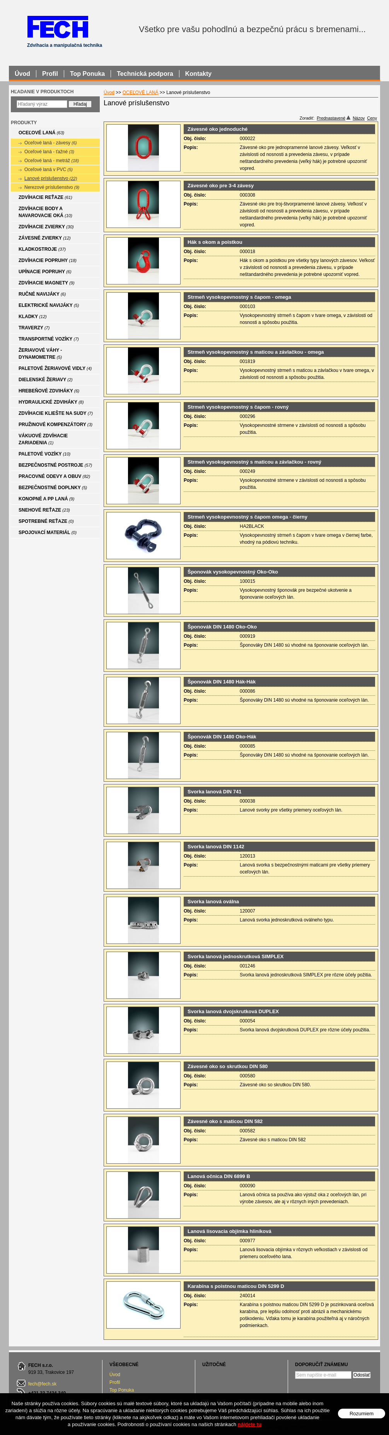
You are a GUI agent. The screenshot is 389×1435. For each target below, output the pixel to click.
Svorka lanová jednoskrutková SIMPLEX (236, 956)
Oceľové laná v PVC (48, 169)
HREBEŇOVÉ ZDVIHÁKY (49, 391)
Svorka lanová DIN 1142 (216, 846)
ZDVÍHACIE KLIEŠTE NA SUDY (56, 413)
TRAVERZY (34, 327)
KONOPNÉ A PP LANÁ (46, 499)
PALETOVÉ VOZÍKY (44, 454)
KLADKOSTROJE (42, 249)
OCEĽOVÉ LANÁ (41, 132)
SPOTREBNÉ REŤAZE (46, 521)
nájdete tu (249, 1424)
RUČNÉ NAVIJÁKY (42, 294)
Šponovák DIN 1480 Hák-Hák (222, 682)
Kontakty (198, 73)
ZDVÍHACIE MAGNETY (47, 283)
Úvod (114, 1374)
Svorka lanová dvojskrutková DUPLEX (233, 1011)
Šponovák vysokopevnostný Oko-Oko (233, 572)
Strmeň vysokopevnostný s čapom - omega (239, 297)
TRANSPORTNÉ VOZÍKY (49, 339)
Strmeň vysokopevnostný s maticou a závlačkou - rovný (254, 462)
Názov (359, 118)
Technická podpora (145, 73)
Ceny (372, 118)
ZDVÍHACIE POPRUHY (48, 260)
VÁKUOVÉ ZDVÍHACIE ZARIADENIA (43, 439)
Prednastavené (333, 118)
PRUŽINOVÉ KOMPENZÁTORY (55, 424)
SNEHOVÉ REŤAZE (44, 510)
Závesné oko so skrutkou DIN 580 (228, 1066)
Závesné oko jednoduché (217, 129)
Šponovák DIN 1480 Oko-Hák (222, 737)
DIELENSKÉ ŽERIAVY (46, 379)
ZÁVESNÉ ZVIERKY (45, 238)
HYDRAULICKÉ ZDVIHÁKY (51, 402)
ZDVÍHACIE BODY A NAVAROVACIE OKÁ (45, 212)
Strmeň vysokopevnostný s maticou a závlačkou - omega (256, 352)
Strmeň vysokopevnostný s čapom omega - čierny (247, 517)
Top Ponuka (121, 1390)
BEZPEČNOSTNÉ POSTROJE (55, 465)
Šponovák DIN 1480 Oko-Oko (222, 627)
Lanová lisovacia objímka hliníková (229, 1231)
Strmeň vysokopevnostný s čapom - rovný (238, 407)
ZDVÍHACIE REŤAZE (45, 197)
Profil (114, 1382)
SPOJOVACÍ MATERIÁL (48, 532)
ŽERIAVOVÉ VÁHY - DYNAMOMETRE (40, 354)
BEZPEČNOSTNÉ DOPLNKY (53, 487)
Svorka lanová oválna (213, 901)
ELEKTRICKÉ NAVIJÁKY (49, 305)
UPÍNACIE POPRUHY (45, 271)
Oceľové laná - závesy (50, 143)
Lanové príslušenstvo (50, 178)
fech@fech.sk (42, 1384)
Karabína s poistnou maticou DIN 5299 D (236, 1286)
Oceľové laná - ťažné (49, 151)
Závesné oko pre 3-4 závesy (221, 185)
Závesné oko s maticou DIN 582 (225, 1121)
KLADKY (33, 316)
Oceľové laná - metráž (51, 160)
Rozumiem (362, 1413)
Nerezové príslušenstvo (51, 187)
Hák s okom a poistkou (215, 242)
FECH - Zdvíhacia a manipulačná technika (57, 26)
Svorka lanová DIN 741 (214, 792)
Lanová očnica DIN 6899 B (219, 1176)
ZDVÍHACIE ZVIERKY (46, 226)
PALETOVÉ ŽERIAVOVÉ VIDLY (55, 368)
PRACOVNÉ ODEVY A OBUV (54, 476)
